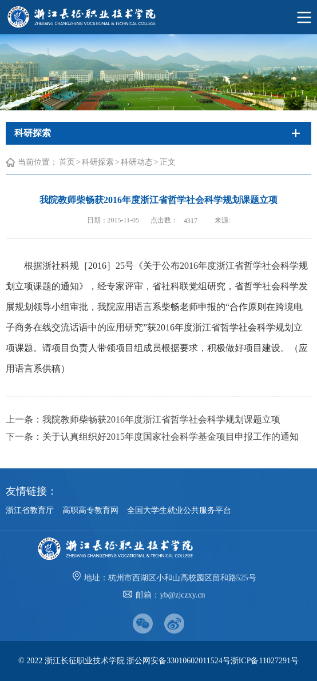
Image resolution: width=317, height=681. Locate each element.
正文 (168, 162)
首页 (67, 162)
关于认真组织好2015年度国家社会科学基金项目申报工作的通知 (170, 436)
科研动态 (137, 162)
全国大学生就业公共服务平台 (179, 510)
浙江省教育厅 (30, 510)
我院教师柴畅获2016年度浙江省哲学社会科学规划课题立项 (161, 419)
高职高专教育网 (90, 510)
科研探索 (98, 162)
